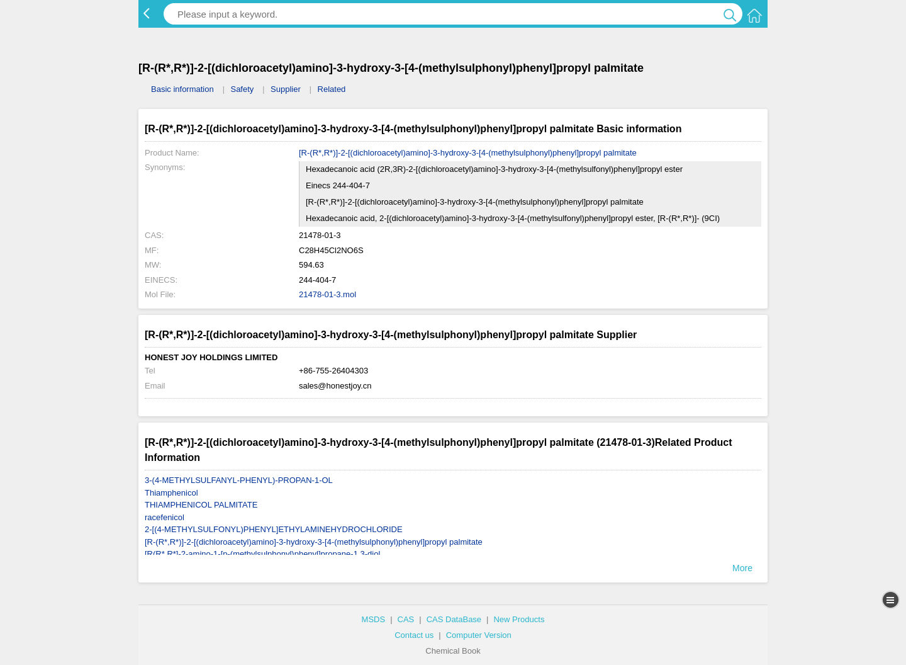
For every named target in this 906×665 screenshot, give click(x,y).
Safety (242, 89)
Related (332, 89)
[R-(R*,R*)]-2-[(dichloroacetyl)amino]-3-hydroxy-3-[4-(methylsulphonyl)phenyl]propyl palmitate (468, 152)
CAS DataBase (454, 619)
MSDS (374, 619)
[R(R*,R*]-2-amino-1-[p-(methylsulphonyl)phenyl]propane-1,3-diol (262, 554)
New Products (518, 619)
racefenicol (164, 517)
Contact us (413, 635)
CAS (406, 619)
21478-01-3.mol (327, 294)
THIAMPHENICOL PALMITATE (201, 504)
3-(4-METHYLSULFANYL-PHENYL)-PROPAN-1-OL (239, 480)
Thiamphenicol (171, 492)
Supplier (286, 89)
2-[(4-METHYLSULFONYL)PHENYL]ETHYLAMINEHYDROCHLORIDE (274, 529)
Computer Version (479, 635)
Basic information (182, 89)
